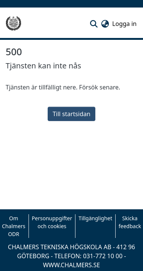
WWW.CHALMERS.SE (71, 265)
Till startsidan (71, 114)
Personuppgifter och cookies (52, 222)
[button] (93, 23)
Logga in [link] (124, 24)
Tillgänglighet (95, 218)
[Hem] (13, 23)
